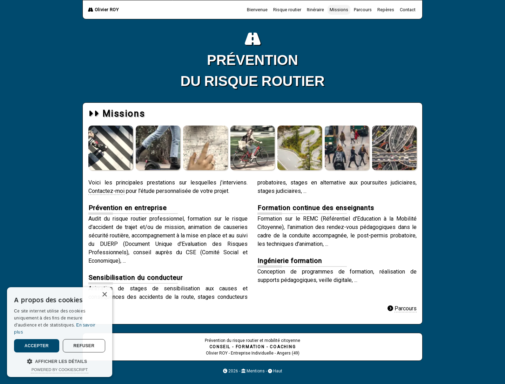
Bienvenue (257, 9)
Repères (385, 9)
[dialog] (59, 332)
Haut (277, 371)
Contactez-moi (106, 191)
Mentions (255, 371)
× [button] (104, 294)
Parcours (363, 9)
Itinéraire (315, 9)
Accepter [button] (37, 346)
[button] (59, 361)
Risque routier (287, 9)
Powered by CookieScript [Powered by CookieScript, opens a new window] (60, 369)
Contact (408, 9)
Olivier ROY (103, 9)
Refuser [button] (83, 346)
